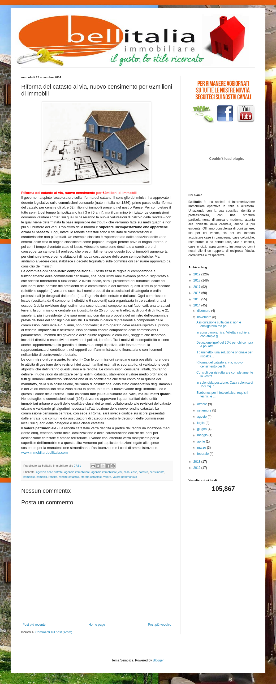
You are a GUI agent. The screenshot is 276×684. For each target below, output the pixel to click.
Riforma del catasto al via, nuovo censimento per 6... (219, 364)
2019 (197, 274)
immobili (41, 476)
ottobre (202, 404)
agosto (202, 416)
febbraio (203, 454)
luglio (201, 423)
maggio (203, 435)
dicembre (204, 311)
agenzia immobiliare (77, 472)
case (134, 472)
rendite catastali (69, 476)
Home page (97, 624)
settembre (204, 410)
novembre (204, 317)
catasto (143, 472)
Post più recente (34, 624)
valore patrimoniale (125, 476)
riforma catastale (91, 476)
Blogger (158, 660)
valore (107, 476)
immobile (29, 476)
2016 (197, 293)
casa (127, 472)
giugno (202, 429)
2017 (197, 287)
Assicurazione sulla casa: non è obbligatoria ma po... (218, 324)
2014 (197, 305)
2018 (197, 280)
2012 (197, 468)
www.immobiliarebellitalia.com (44, 452)
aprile (201, 441)
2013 (197, 462)
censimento (157, 472)
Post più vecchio (159, 624)
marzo (202, 447)
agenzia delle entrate (49, 472)
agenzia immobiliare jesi (106, 472)
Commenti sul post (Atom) (53, 632)
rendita (53, 476)
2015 (197, 299)
